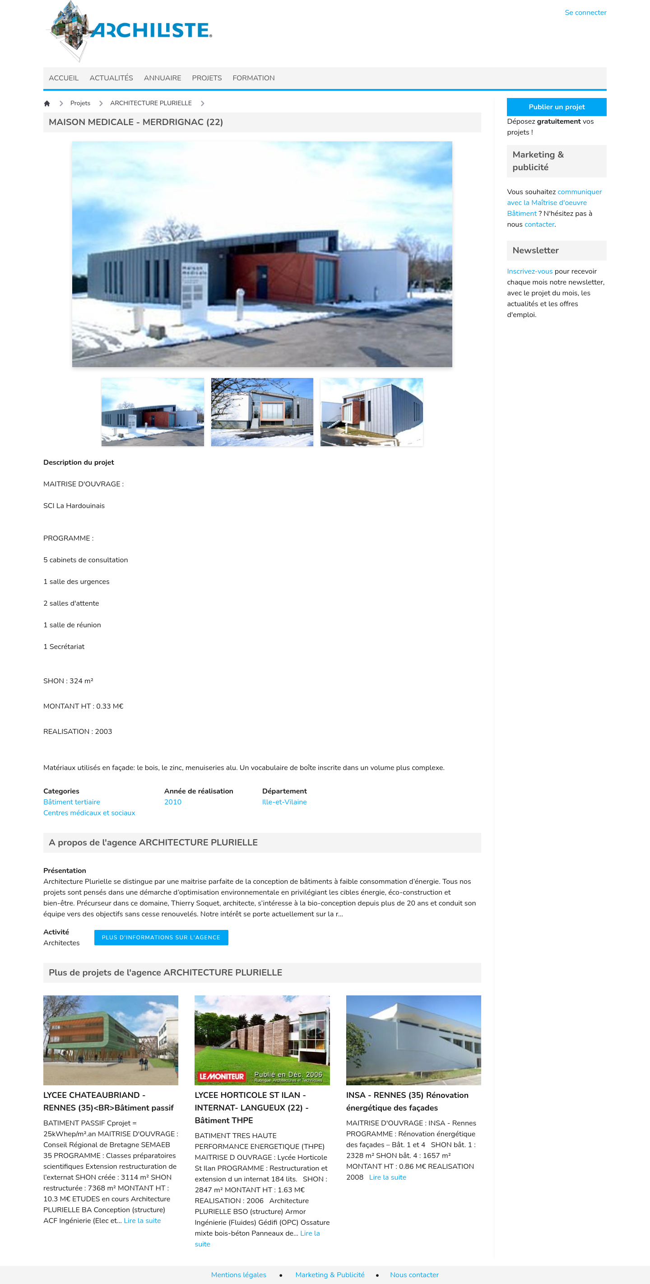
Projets (80, 103)
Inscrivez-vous (529, 271)
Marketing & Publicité (330, 1275)
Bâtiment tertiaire (71, 802)
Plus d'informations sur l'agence (161, 937)
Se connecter (586, 13)
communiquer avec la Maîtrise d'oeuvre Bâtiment (554, 203)
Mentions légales (238, 1275)
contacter (539, 224)
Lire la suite (142, 1221)
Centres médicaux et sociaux (89, 813)
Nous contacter (414, 1275)
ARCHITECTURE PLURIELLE (151, 103)
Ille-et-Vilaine (284, 802)
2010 (172, 802)
